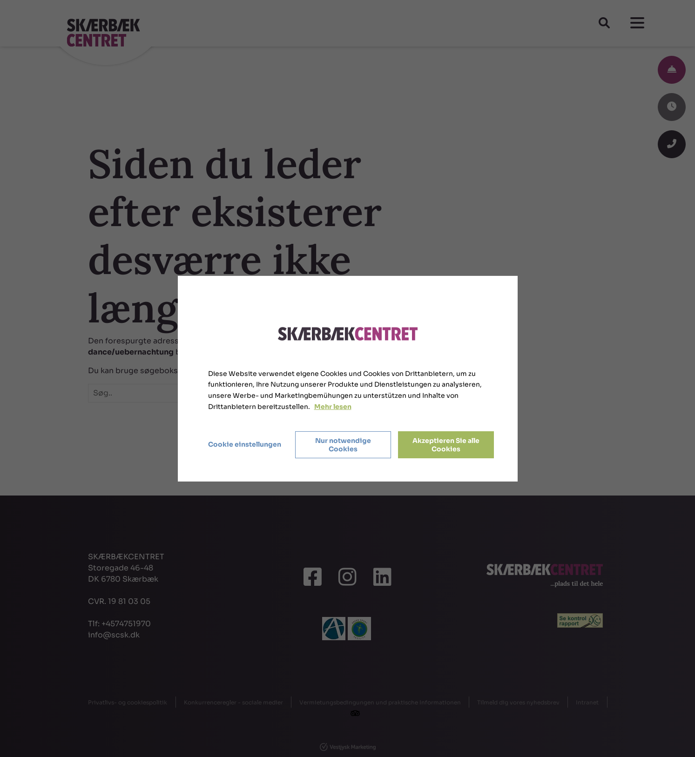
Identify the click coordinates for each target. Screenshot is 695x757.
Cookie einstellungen (244, 444)
